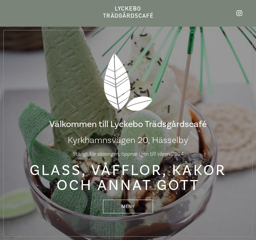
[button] (128, 206)
